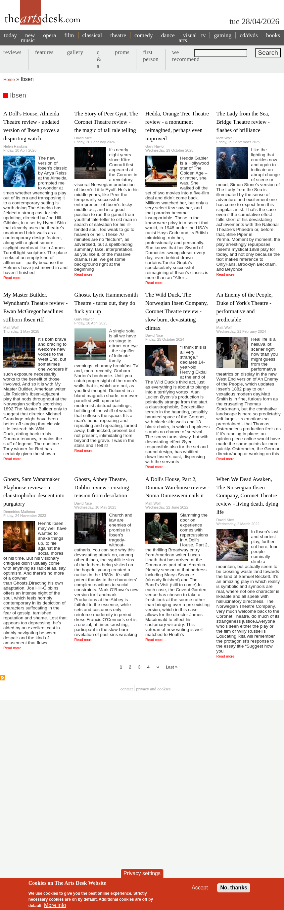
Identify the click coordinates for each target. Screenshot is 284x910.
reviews (12, 52)
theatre (118, 35)
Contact (126, 688)
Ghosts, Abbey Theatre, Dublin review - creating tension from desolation (101, 487)
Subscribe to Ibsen (2, 677)
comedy (143, 35)
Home (9, 79)
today (10, 35)
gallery (75, 52)
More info (55, 905)
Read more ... (14, 278)
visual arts (188, 37)
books (273, 35)
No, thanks (233, 887)
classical (92, 35)
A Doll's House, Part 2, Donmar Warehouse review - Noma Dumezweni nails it (177, 487)
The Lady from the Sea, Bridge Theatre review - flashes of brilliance (243, 121)
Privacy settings (142, 873)
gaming (222, 35)
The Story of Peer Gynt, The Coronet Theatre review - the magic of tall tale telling (106, 121)
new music (28, 37)
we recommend (186, 55)
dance (168, 35)
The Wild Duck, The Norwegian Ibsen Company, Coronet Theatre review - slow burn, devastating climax (176, 311)
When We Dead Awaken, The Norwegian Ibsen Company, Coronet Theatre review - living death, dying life (247, 496)
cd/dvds (249, 35)
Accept (200, 887)
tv (203, 35)
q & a (99, 59)
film (69, 35)
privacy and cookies (153, 688)
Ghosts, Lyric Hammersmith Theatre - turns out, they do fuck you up (106, 303)
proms (122, 52)
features (44, 52)
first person (151, 55)
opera (49, 35)
